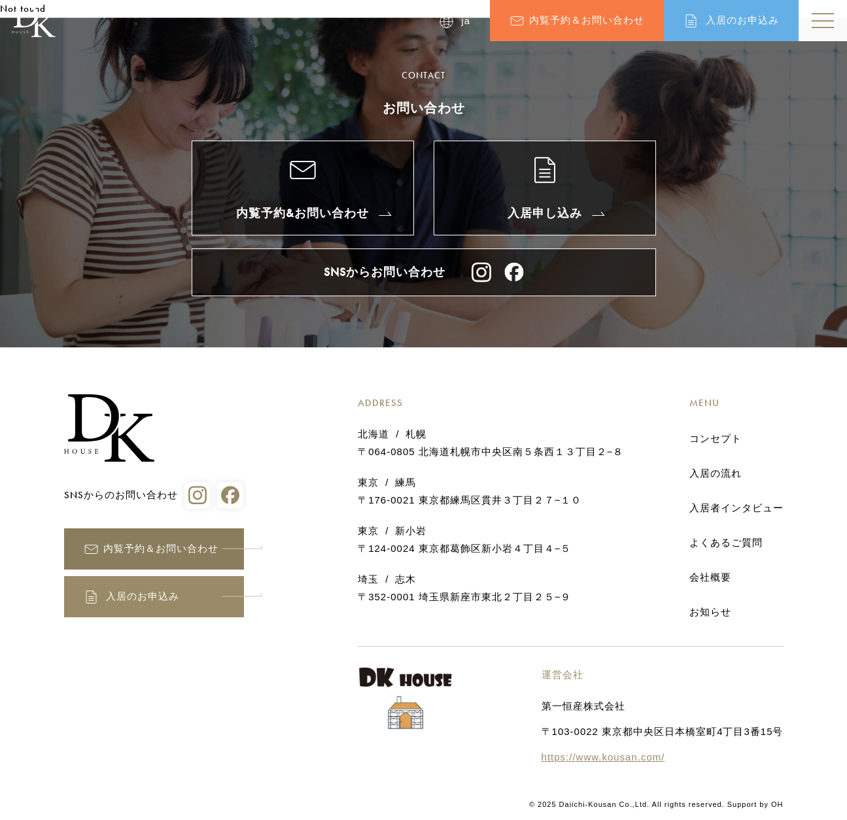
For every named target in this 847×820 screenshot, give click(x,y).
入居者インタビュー (736, 508)
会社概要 (710, 577)
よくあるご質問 (726, 543)
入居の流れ (715, 473)
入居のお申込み (742, 20)
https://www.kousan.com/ (603, 756)
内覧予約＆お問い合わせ (586, 20)
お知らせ (710, 612)
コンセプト (715, 439)
